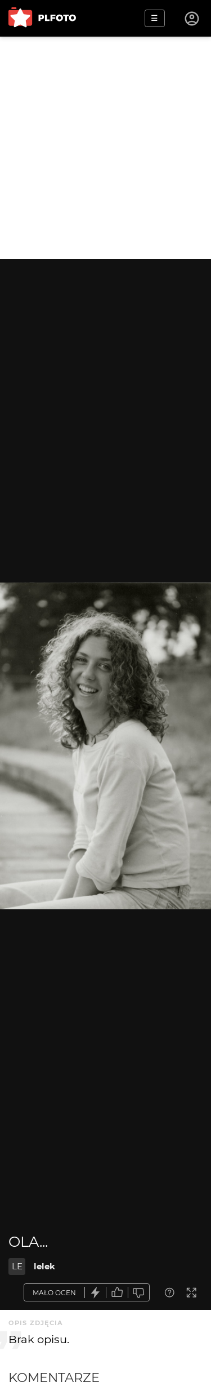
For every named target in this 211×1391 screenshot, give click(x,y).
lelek (44, 1266)
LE (17, 1266)
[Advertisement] (105, 148)
